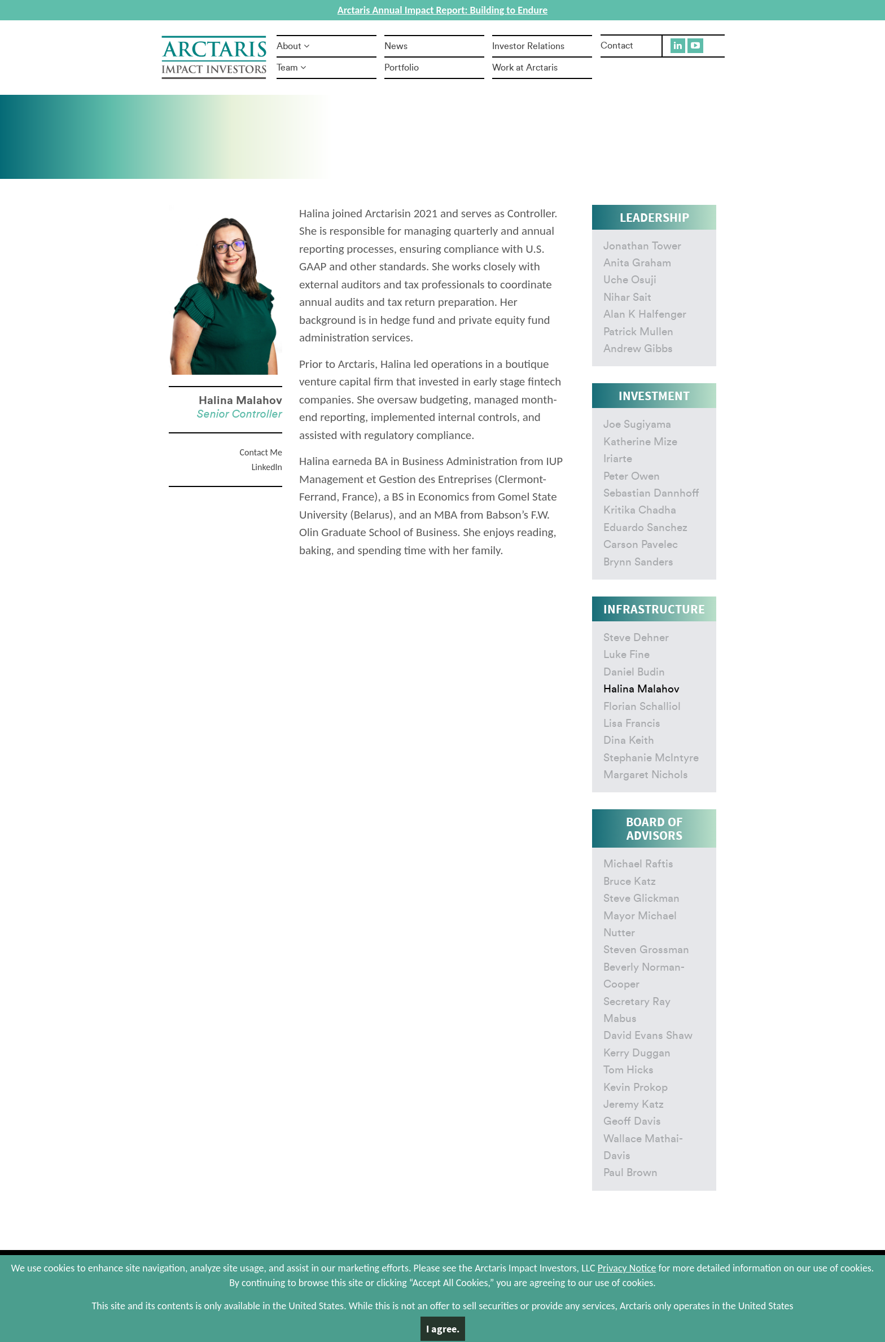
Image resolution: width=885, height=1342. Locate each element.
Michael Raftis (638, 864)
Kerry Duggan (637, 1053)
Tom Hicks (628, 1070)
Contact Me (261, 452)
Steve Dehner (636, 638)
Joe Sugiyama (637, 424)
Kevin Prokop (635, 1087)
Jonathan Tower (642, 246)
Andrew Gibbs (638, 349)
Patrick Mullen (638, 332)
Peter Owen (631, 476)
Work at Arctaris (525, 67)
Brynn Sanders (638, 562)
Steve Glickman (641, 898)
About (293, 46)
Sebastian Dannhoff (651, 493)
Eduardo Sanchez (645, 528)
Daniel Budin (634, 672)
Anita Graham (637, 263)
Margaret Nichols (645, 775)
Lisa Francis (631, 723)
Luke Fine (626, 655)
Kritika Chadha (639, 510)
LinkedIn (267, 467)
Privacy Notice (627, 1268)
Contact (617, 45)
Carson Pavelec (640, 545)
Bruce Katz (629, 881)
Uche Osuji (629, 280)
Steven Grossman (646, 950)
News (396, 46)
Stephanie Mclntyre (651, 758)
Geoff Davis (632, 1121)
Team (291, 67)
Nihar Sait (627, 297)
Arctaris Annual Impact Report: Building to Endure (442, 10)
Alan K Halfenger (644, 314)
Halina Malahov (641, 689)
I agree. (442, 1328)
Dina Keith (628, 740)
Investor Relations (528, 46)
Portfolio (401, 67)
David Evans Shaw (648, 1035)
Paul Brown (630, 1173)
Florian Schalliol (642, 706)
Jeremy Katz (633, 1104)
